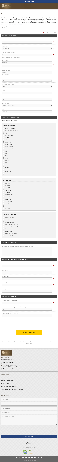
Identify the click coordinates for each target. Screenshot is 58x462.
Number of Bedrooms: (8, 78)
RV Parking (6, 153)
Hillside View (7, 199)
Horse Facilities (7, 144)
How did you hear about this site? (10, 313)
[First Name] (29, 399)
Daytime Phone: (6, 283)
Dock (5, 140)
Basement (6, 165)
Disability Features (8, 135)
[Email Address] (29, 412)
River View (6, 206)
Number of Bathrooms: (8, 84)
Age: (3, 109)
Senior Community (8, 220)
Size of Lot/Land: (6, 70)
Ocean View (7, 203)
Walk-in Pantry (7, 156)
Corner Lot (6, 183)
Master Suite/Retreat (9, 174)
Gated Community (8, 222)
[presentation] (29, 324)
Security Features (8, 217)
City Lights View (8, 194)
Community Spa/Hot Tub (10, 224)
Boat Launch (7, 142)
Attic (5, 162)
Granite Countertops (9, 128)
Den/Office (6, 160)
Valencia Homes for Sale (9, 386)
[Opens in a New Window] (16, 457)
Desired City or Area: (7, 40)
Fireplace (6, 133)
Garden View (7, 197)
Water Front (7, 190)
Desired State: (5, 46)
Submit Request (29, 333)
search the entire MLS (35, 27)
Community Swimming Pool (11, 226)
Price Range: (5, 60)
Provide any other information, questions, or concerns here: (17, 246)
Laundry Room (7, 167)
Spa (5, 151)
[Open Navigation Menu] (56, 6)
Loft (5, 169)
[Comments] (29, 420)
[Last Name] (29, 404)
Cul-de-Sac (6, 185)
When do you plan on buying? (9, 300)
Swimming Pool (8, 149)
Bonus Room (7, 171)
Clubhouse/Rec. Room (9, 229)
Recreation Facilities (9, 236)
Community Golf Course (10, 233)
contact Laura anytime (16, 24)
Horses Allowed (8, 146)
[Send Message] (29, 436)
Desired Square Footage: (8, 52)
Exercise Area (7, 231)
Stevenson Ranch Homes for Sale (12, 389)
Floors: (3, 90)
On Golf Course (8, 188)
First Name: (5, 264)
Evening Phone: (6, 289)
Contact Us (5, 383)
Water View (6, 208)
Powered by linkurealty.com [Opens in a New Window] (29, 460)
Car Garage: (5, 97)
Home (3, 378)
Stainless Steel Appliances (10, 130)
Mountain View (7, 201)
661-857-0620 (29, 1)
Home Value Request (7, 381)
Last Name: (5, 270)
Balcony (6, 137)
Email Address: (6, 276)
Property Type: (5, 103)
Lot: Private (6, 192)
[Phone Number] (29, 408)
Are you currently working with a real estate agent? (15, 307)
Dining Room (7, 158)
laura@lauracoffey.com (10, 369)
